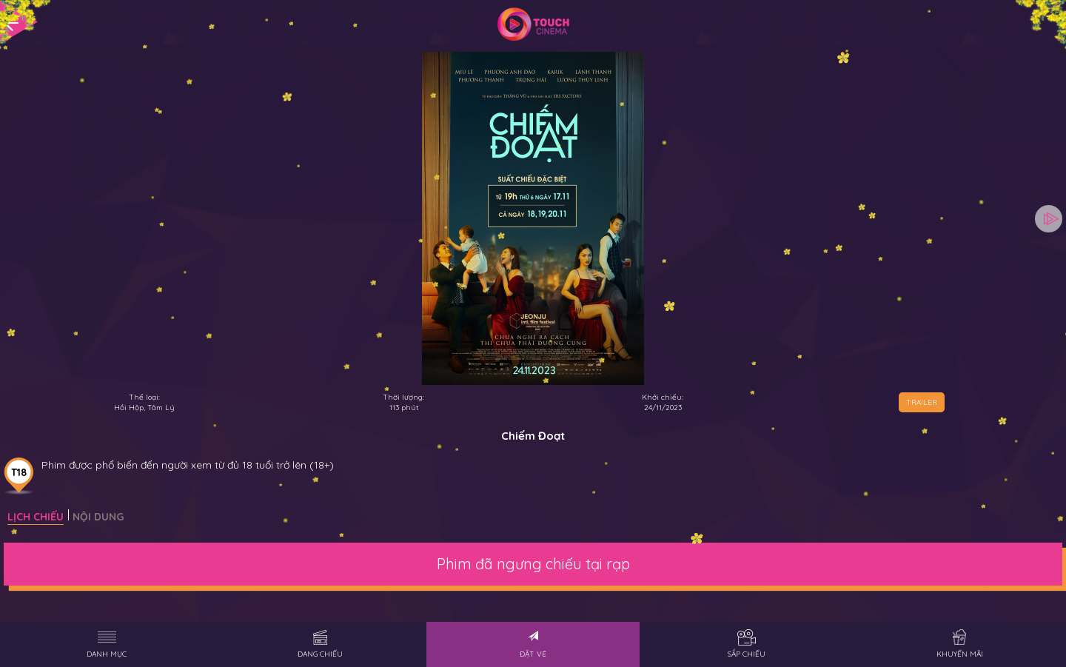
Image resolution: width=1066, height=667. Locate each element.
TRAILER (921, 402)
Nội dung (98, 516)
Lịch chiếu (35, 516)
